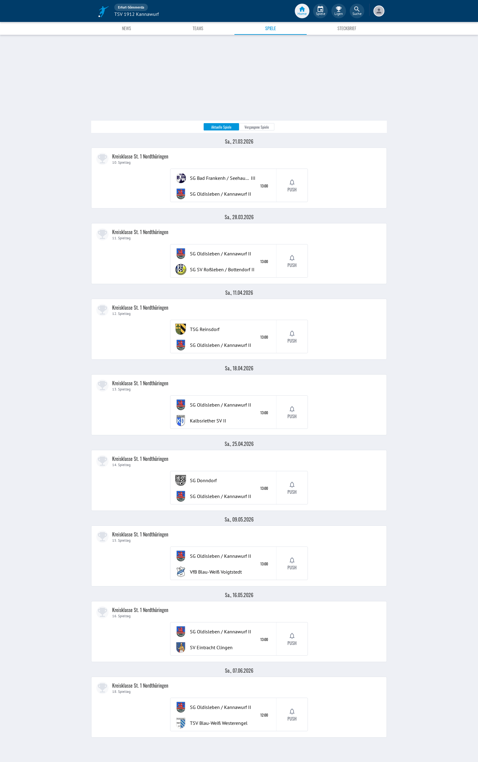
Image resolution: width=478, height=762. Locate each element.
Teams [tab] (198, 28)
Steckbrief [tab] (346, 28)
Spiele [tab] (270, 28)
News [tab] (126, 28)
